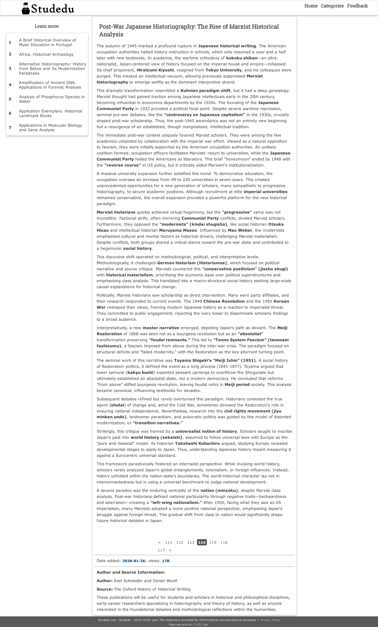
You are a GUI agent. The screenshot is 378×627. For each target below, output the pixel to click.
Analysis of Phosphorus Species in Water (52, 99)
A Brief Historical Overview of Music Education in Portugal (47, 42)
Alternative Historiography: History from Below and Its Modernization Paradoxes (52, 68)
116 (224, 542)
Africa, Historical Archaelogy (46, 54)
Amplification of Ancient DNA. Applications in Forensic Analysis (50, 84)
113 (191, 542)
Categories (332, 6)
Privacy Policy (270, 619)
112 (179, 542)
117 (161, 550)
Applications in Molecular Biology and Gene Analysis (50, 127)
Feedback (357, 6)
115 (212, 542)
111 (168, 542)
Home (310, 6)
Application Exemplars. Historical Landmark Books (50, 113)
